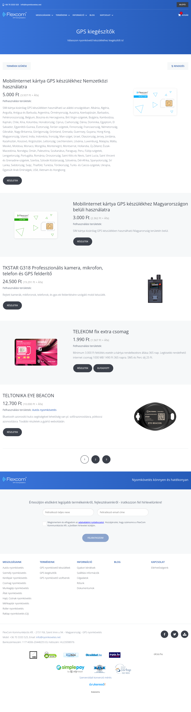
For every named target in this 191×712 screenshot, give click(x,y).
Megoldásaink (43, 15)
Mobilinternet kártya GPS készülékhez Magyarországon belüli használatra (130, 207)
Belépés (182, 4)
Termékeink (61, 15)
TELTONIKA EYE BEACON (28, 395)
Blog (92, 15)
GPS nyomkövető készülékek (55, 567)
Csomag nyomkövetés (14, 583)
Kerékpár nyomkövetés (15, 577)
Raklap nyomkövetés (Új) (16, 613)
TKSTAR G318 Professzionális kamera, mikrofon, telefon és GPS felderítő (53, 271)
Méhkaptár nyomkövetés (16, 603)
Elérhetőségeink (159, 567)
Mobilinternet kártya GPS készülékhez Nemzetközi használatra (55, 84)
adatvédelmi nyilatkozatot (91, 522)
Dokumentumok (85, 588)
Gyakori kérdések (86, 567)
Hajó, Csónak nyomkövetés (17, 598)
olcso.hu (158, 654)
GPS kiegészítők (48, 572)
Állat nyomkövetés (12, 593)
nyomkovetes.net (15, 15)
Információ (78, 15)
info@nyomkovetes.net (31, 4)
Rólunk (80, 583)
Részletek (12, 180)
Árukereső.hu (95, 692)
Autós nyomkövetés (44, 410)
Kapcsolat (105, 15)
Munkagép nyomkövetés (16, 588)
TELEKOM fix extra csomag (101, 331)
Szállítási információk (88, 572)
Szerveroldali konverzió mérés (95, 677)
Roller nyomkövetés (13, 608)
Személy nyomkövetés (14, 572)
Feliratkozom (95, 537)
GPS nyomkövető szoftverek (55, 577)
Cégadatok (82, 577)
